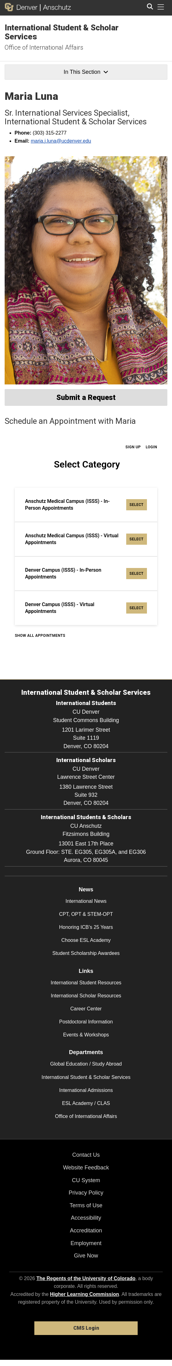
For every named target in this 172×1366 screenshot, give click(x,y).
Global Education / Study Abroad (86, 1064)
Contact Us (86, 1155)
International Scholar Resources (86, 995)
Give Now (86, 1256)
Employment (86, 1243)
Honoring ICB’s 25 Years (86, 927)
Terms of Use (86, 1205)
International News (86, 901)
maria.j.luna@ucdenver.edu (61, 141)
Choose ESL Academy (86, 940)
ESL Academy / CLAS (86, 1103)
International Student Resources (86, 982)
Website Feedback (86, 1167)
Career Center (85, 1008)
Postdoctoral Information (86, 1021)
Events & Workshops (86, 1034)
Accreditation (86, 1230)
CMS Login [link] (86, 1328)
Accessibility (86, 1218)
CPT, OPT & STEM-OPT (86, 914)
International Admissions (86, 1090)
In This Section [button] (86, 72)
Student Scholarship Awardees (86, 953)
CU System (86, 1180)
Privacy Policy (86, 1193)
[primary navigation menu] (160, 7)
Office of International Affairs (44, 47)
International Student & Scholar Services (61, 32)
